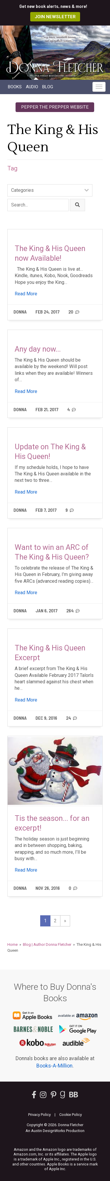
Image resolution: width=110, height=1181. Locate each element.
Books (15, 86)
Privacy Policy (39, 1114)
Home (12, 944)
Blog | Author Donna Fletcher (47, 944)
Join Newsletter (55, 16)
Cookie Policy (70, 1114)
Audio (32, 86)
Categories (22, 190)
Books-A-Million (54, 1066)
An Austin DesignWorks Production (55, 1131)
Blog (47, 86)
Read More (26, 293)
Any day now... (38, 349)
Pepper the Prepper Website (55, 107)
